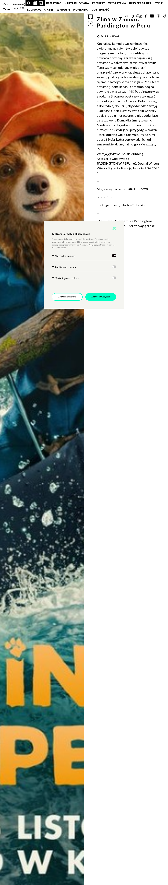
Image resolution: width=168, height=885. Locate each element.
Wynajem (63, 9)
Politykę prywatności (97, 245)
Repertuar (54, 3)
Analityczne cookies (64, 267)
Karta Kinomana (77, 3)
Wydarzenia (117, 3)
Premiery (98, 3)
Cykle (158, 3)
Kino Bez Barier (140, 3)
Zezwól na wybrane (67, 297)
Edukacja (34, 9)
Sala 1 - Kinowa (138, 189)
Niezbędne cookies (63, 255)
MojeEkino (80, 9)
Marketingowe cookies (65, 278)
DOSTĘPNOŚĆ (100, 9)
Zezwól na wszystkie (100, 297)
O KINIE (48, 9)
